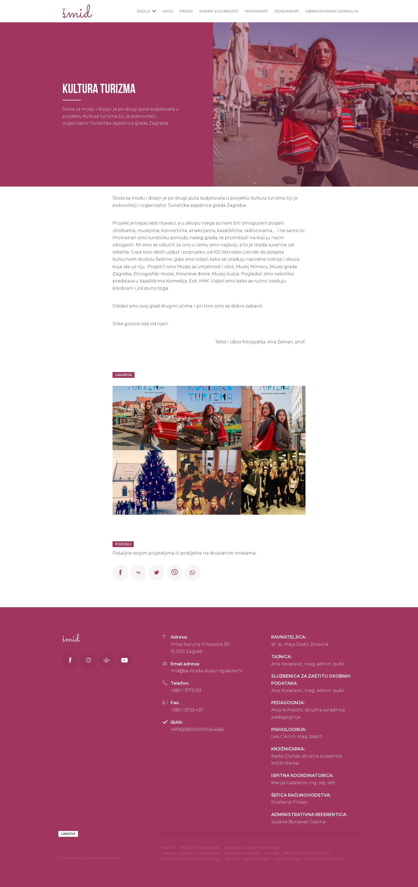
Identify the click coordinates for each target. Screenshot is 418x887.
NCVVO (232, 859)
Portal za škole (287, 859)
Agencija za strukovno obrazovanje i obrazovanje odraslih (210, 853)
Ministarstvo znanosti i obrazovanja (190, 859)
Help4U (167, 847)
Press (186, 11)
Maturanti (256, 11)
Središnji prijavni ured (324, 859)
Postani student (257, 859)
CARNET (272, 853)
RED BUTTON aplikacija (199, 847)
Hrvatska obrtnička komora (307, 853)
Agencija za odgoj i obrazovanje (252, 847)
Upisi (167, 11)
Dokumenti (286, 11)
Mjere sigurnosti (219, 11)
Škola (143, 11)
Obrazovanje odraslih (331, 11)
